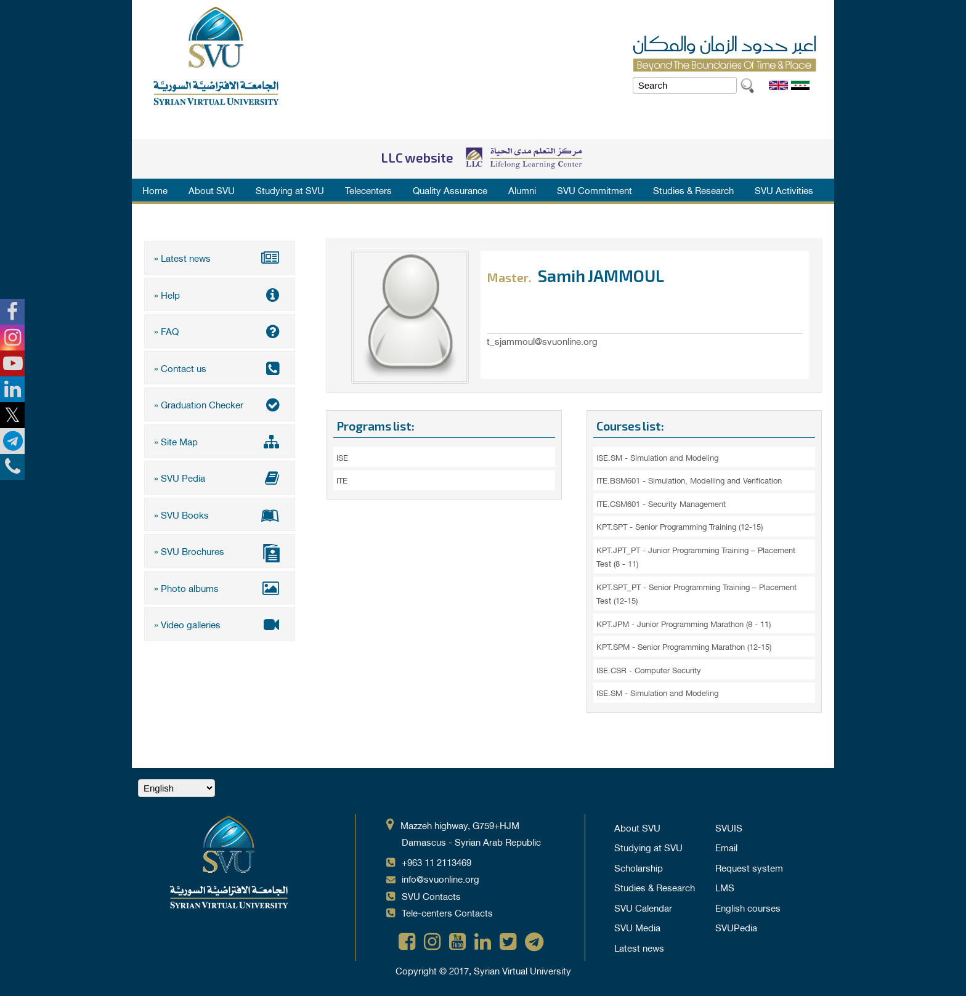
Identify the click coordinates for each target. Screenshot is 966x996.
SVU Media (637, 927)
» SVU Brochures (219, 552)
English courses (748, 907)
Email (726, 847)
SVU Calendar (643, 907)
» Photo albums (219, 587)
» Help (219, 294)
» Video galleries (219, 624)
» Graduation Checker (219, 404)
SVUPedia (736, 927)
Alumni (522, 189)
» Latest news (219, 257)
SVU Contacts (431, 895)
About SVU (212, 189)
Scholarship (638, 867)
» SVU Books (219, 514)
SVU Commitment (594, 189)
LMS (724, 887)
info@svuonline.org (440, 878)
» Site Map (219, 441)
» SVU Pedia (219, 477)
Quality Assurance (450, 189)
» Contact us (219, 367)
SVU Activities (784, 189)
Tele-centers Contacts (447, 912)
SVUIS (728, 827)
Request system (749, 867)
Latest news (639, 947)
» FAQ (219, 330)
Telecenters (368, 189)
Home (155, 189)
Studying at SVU (290, 189)
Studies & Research (693, 189)
